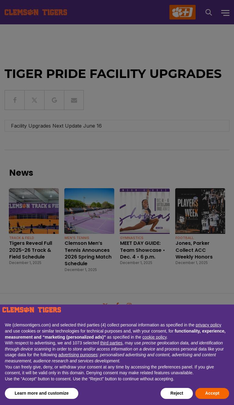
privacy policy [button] (208, 324)
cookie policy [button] (154, 337)
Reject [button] (176, 393)
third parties (111, 342)
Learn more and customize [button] (42, 393)
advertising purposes (78, 354)
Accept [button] (212, 393)
